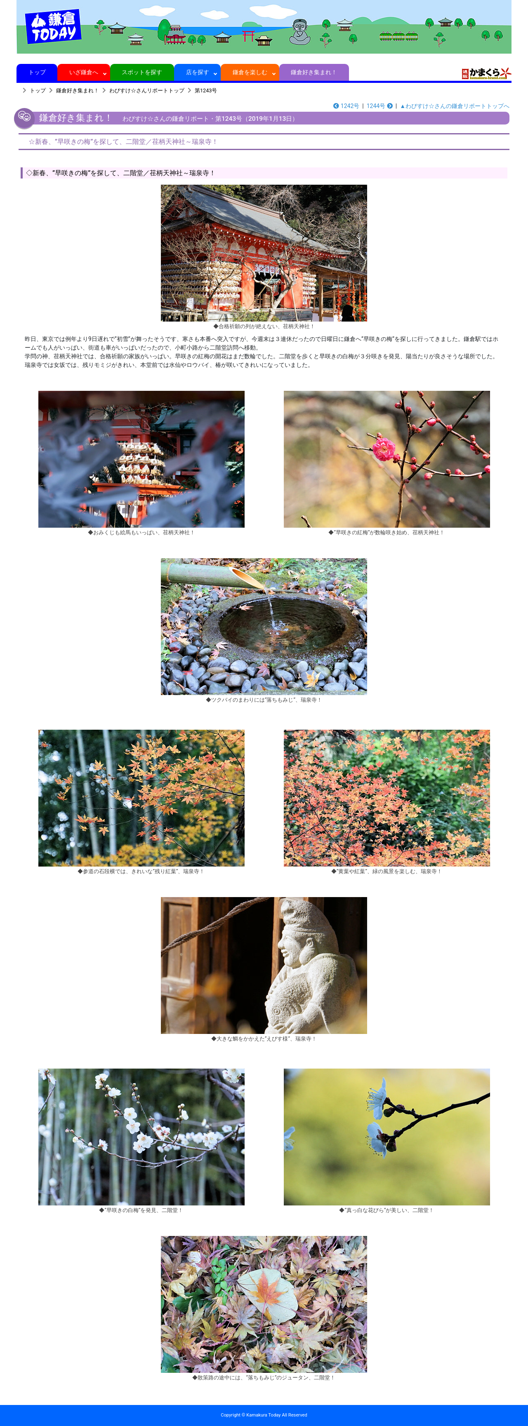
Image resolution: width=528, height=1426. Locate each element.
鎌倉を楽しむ (250, 72)
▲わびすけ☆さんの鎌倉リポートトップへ (454, 106)
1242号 (346, 106)
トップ (37, 72)
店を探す (197, 72)
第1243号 (206, 90)
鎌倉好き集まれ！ (314, 72)
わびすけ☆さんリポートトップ (146, 90)
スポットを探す (142, 72)
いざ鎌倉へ (84, 72)
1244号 (380, 106)
